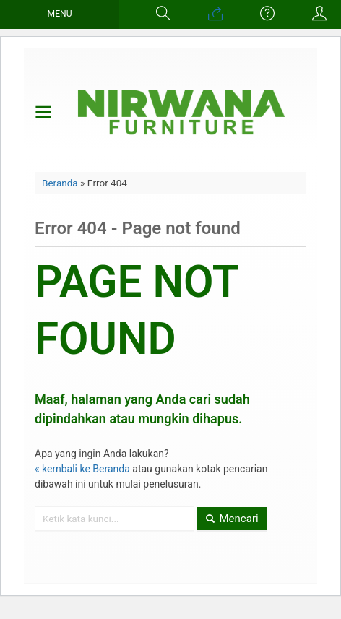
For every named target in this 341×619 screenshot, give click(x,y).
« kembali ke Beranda (82, 469)
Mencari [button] (232, 518)
